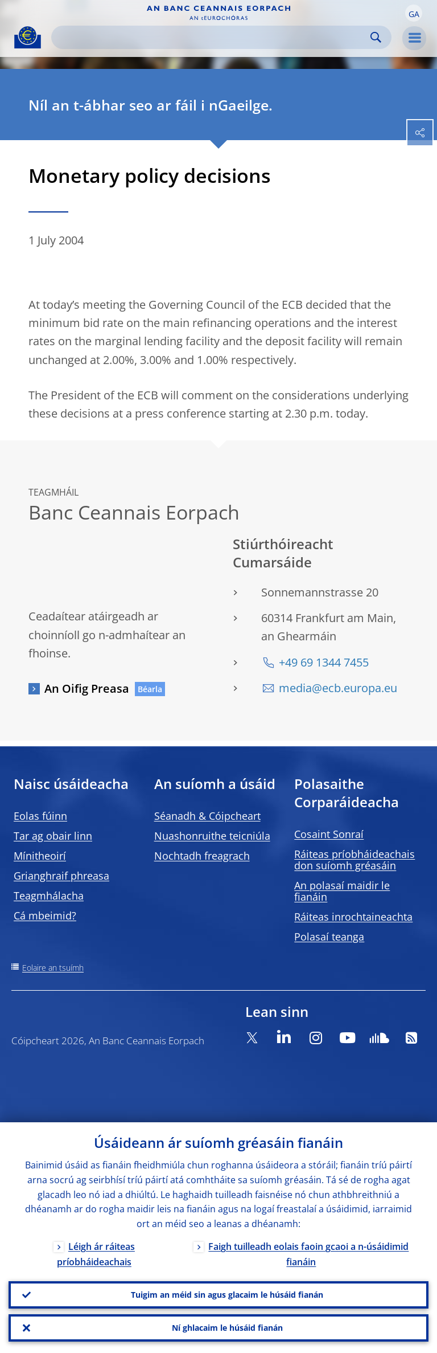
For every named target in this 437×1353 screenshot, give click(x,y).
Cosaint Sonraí (329, 834)
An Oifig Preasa (86, 688)
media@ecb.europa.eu (338, 688)
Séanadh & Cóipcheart (207, 816)
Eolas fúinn (40, 816)
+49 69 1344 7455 (324, 662)
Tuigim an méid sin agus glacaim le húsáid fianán (227, 1294)
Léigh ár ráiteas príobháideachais (96, 1254)
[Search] (212, 37)
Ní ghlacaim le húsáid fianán (227, 1327)
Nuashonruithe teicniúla (212, 836)
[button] (413, 13)
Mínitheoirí (40, 856)
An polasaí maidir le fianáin (342, 891)
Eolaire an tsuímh (53, 967)
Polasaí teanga (329, 936)
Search (375, 37)
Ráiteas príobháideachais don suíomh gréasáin (354, 859)
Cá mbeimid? (45, 915)
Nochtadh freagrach (202, 856)
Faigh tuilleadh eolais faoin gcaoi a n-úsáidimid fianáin (308, 1254)
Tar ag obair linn (53, 836)
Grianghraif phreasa (61, 875)
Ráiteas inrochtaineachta (353, 916)
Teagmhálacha (49, 895)
